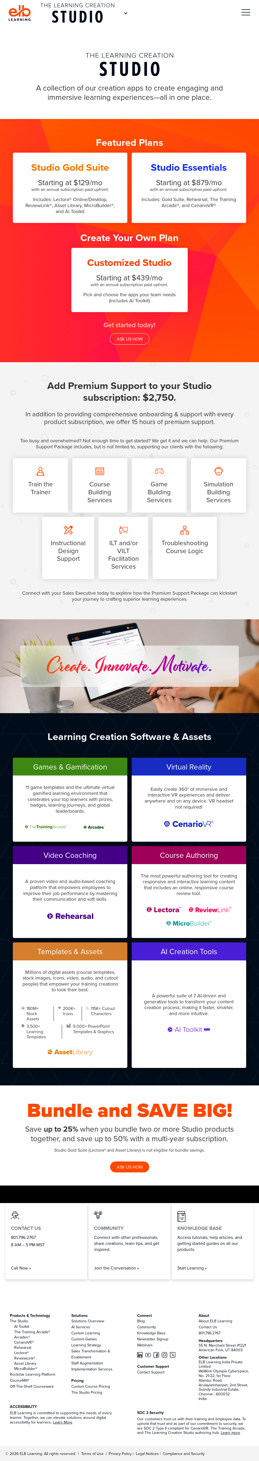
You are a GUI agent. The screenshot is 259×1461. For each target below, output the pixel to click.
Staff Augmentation (87, 1363)
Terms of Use (92, 1453)
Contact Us (208, 1327)
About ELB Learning (215, 1321)
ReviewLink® (24, 1358)
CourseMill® (20, 1380)
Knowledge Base (151, 1333)
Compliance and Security (184, 1453)
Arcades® (22, 1337)
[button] (246, 13)
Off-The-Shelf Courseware (32, 1386)
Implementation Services (92, 1369)
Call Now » (21, 1268)
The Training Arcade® (32, 1332)
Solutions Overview (87, 1321)
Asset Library (25, 1363)
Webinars (145, 1345)
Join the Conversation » (116, 1268)
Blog (141, 1321)
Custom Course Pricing (90, 1386)
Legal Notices (148, 1453)
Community (146, 1327)
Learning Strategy (86, 1345)
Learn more (230, 1432)
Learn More (62, 1422)
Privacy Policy (121, 1453)
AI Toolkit (21, 1326)
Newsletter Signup (152, 1339)
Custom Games (84, 1339)
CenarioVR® (24, 1342)
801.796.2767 (209, 1333)
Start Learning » (192, 1268)
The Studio (19, 1321)
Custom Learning (85, 1333)
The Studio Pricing (86, 1392)
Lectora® (21, 1352)
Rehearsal (22, 1347)
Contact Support (150, 1372)
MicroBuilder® (25, 1368)
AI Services (80, 1327)
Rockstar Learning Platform (32, 1374)
